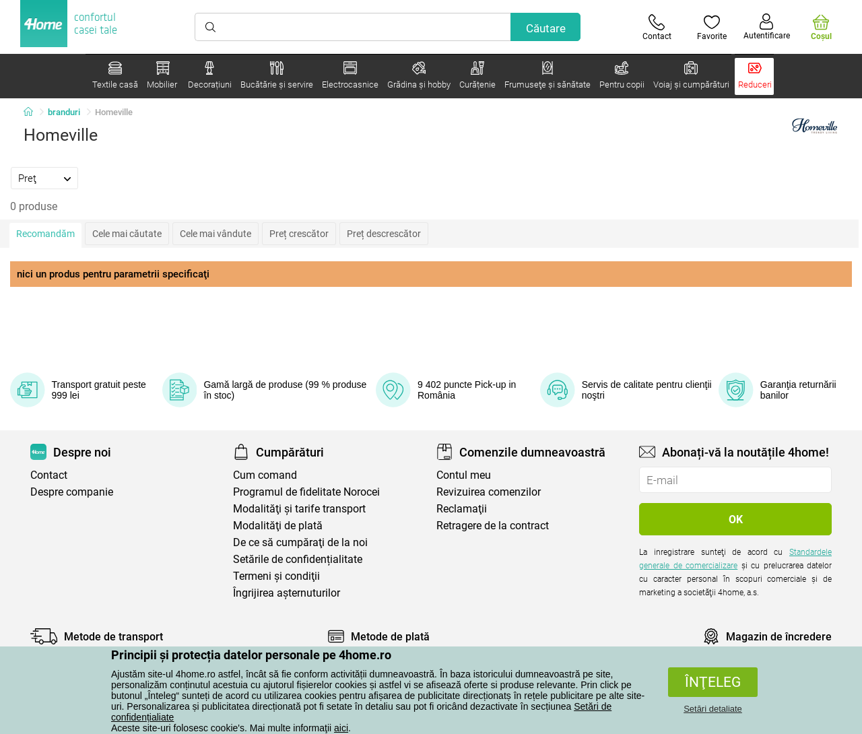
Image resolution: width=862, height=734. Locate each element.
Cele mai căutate (127, 233)
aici (341, 728)
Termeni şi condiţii (276, 576)
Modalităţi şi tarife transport (299, 509)
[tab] (44, 177)
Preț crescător (299, 233)
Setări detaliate (713, 709)
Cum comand (265, 475)
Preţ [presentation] (27, 178)
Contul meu (463, 475)
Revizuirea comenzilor (488, 492)
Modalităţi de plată (278, 526)
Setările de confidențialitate (297, 559)
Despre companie (71, 492)
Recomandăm (45, 233)
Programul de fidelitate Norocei (306, 492)
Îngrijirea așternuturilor (286, 593)
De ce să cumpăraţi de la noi (300, 542)
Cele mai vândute (215, 233)
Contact (48, 475)
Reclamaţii (461, 509)
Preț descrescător (384, 233)
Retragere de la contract (492, 526)
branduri (64, 112)
